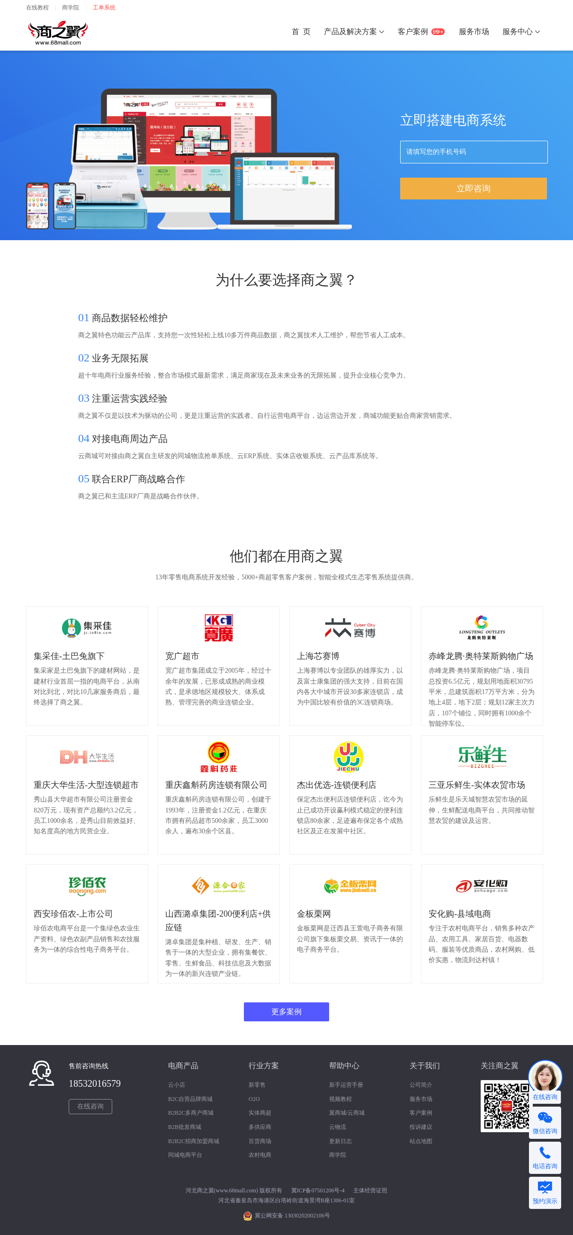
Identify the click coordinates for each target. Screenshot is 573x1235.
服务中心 (521, 31)
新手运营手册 (346, 1085)
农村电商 (260, 1155)
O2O (254, 1099)
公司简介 (421, 1085)
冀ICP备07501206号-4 (318, 1190)
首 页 (301, 31)
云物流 (337, 1127)
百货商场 (260, 1141)
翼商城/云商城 (347, 1112)
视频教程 (340, 1099)
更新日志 (340, 1141)
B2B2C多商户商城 (191, 1112)
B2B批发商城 (184, 1127)
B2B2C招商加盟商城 (193, 1141)
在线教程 (37, 7)
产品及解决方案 (354, 31)
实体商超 (260, 1112)
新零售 (257, 1085)
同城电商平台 (185, 1155)
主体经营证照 (370, 1190)
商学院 (70, 7)
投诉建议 (421, 1127)
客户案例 (421, 1112)
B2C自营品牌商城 (190, 1099)
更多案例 (286, 1012)
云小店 (176, 1085)
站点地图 (421, 1141)
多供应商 (260, 1127)
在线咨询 (90, 1106)
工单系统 (104, 7)
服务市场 (421, 1099)
